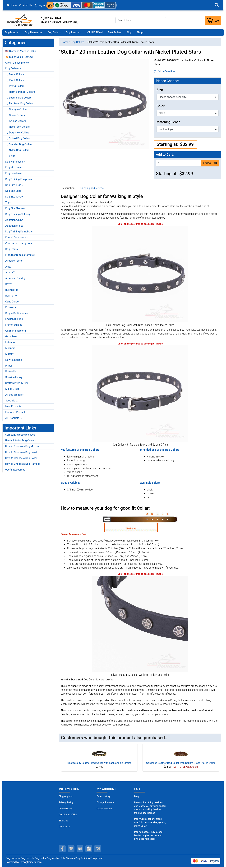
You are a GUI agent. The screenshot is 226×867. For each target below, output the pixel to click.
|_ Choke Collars (15, 115)
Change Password (106, 802)
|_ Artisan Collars (15, 121)
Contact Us (25, 5)
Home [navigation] (64, 42)
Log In (40, 5)
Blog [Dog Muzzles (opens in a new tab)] (136, 796)
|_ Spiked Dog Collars (18, 138)
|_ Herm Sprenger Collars (20, 91)
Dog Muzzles (12, 32)
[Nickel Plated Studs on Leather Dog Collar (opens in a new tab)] (140, 623)
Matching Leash (168, 122)
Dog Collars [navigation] (77, 42)
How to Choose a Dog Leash (21, 452)
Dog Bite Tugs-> (14, 185)
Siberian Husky (13, 377)
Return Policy (65, 808)
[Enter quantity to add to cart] (178, 163)
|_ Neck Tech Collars (17, 126)
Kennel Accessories (16, 237)
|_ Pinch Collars (14, 80)
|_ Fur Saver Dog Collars (19, 103)
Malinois (10, 348)
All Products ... (13, 417)
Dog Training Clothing (17, 214)
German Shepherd (15, 330)
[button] (217, 5)
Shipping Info (65, 796)
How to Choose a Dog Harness (22, 463)
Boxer (8, 284)
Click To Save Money (17, 62)
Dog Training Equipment (19, 179)
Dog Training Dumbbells (18, 231)
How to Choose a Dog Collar (21, 458)
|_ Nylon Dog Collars (17, 150)
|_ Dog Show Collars (17, 132)
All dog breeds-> (14, 394)
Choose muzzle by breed (19, 243)
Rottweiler (11, 371)
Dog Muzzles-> (13, 167)
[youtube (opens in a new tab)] (89, 848)
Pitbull (9, 365)
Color (161, 106)
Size (160, 90)
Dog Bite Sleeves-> (16, 208)
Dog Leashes (73, 32)
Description (67, 188)
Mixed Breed (12, 388)
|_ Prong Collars (14, 86)
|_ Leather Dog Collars (18, 97)
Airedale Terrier (14, 260)
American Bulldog (15, 278)
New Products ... (14, 406)
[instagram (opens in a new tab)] (97, 848)
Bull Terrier (11, 295)
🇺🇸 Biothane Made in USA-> (21, 51)
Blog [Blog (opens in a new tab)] (129, 32)
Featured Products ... (17, 412)
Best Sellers (114, 32)
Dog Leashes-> (13, 173)
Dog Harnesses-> (15, 161)
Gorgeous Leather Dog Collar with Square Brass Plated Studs (181, 762)
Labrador (10, 342)
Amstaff (10, 272)
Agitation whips (14, 219)
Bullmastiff (11, 289)
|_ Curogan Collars (16, 109)
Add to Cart (210, 163)
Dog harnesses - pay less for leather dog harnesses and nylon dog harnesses (148, 835)
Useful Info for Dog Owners (20, 440)
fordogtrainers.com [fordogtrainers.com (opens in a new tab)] (31, 862)
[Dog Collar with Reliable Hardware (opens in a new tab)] (140, 393)
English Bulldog (14, 318)
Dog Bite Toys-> (14, 196)
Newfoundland (13, 359)
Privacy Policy (66, 802)
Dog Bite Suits (13, 190)
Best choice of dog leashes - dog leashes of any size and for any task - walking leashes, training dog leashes (150, 807)
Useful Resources (15, 469)
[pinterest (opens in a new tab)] (80, 848)
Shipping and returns (92, 188)
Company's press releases (20, 434)
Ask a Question (164, 71)
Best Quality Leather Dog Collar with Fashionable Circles (99, 762)
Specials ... (11, 400)
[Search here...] (140, 20)
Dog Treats (11, 249)
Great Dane (11, 336)
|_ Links (10, 155)
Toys (8, 202)
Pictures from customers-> (20, 254)
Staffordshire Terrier (16, 383)
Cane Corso (12, 301)
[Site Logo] (20, 19)
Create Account (104, 808)
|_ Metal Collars (14, 74)
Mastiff (9, 353)
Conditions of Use (68, 814)
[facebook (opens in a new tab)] (62, 848)
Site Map (63, 820)
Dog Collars (54, 32)
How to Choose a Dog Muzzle (22, 446)
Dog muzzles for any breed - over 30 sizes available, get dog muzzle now (150, 822)
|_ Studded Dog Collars (18, 144)
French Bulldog (13, 324)
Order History (103, 796)
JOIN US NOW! (94, 32)
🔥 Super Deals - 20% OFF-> (21, 56)
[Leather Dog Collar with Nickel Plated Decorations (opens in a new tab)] (140, 273)
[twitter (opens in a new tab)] (71, 848)
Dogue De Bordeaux (16, 313)
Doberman (11, 307)
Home (11, 5)
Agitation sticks (14, 225)
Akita (8, 266)
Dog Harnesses (33, 32)
